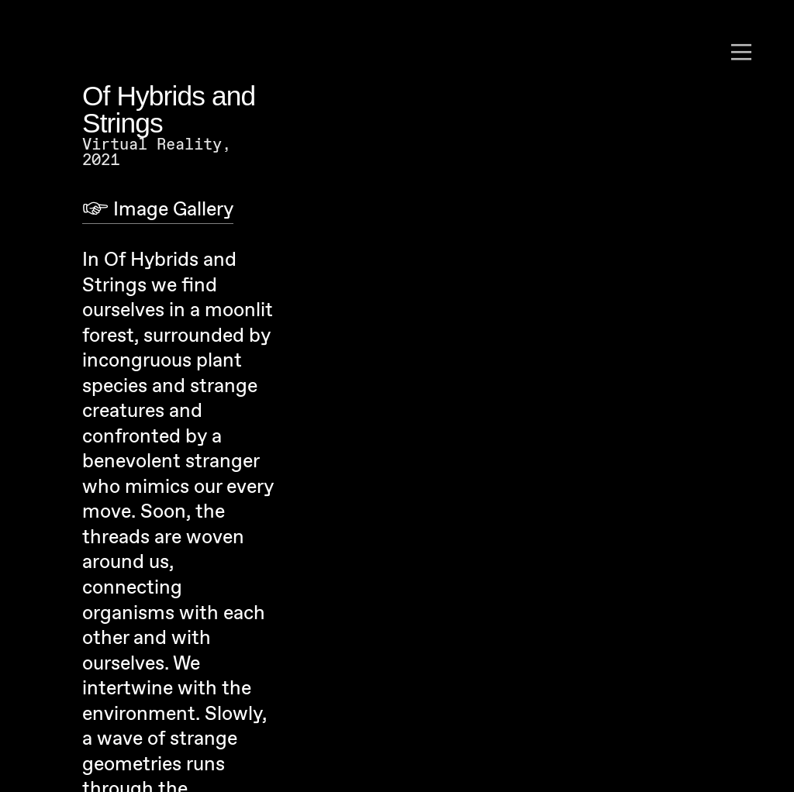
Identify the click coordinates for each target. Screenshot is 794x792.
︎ (741, 52)
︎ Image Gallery (157, 210)
